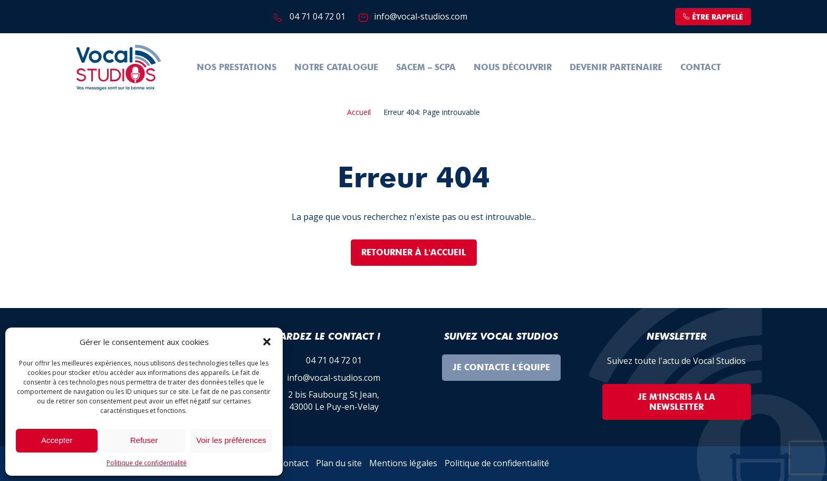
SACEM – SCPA (426, 67)
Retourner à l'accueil (413, 252)
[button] (267, 341)
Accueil (359, 112)
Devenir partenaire (616, 67)
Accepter (56, 440)
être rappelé (713, 17)
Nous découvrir (513, 67)
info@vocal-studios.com (420, 16)
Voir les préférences (231, 440)
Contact (700, 67)
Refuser (144, 440)
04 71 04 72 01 (317, 16)
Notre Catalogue (336, 67)
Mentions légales (403, 463)
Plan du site (339, 463)
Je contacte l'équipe (501, 367)
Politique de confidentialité (147, 462)
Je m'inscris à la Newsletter (676, 402)
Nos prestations (236, 67)
